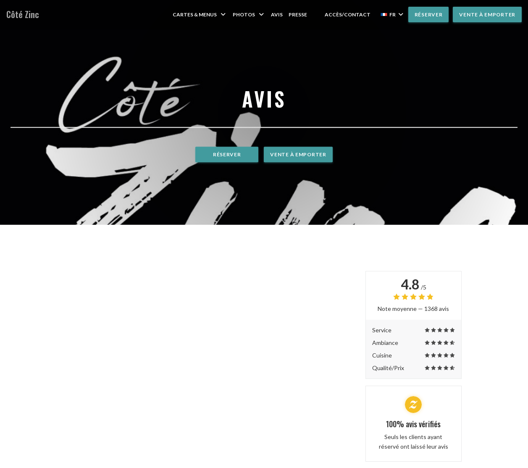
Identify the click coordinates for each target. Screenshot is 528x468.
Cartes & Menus (200, 14)
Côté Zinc (22, 14)
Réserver (429, 14)
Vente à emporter (487, 14)
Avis (277, 14)
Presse (298, 14)
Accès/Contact (347, 14)
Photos (249, 14)
